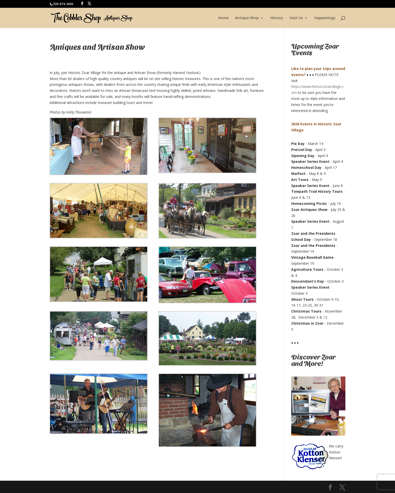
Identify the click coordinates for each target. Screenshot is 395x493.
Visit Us (296, 18)
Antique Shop (247, 18)
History (276, 18)
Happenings (324, 18)
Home (223, 18)
